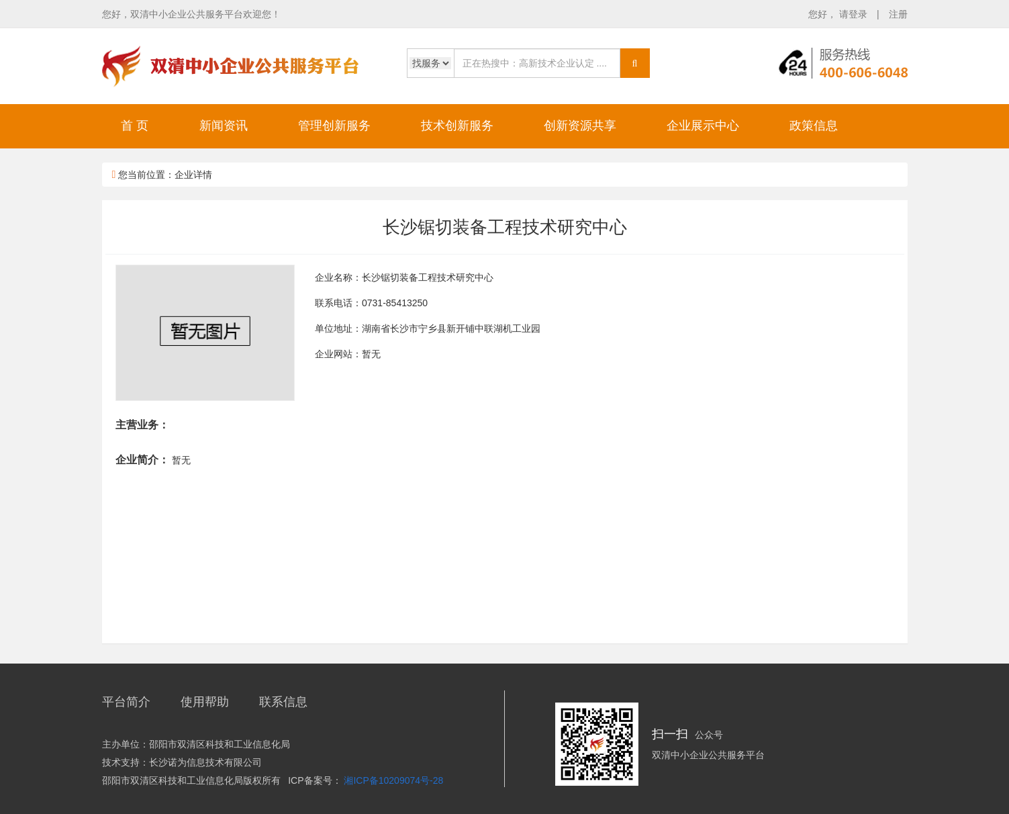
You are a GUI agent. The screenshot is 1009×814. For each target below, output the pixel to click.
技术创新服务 (457, 125)
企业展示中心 (703, 125)
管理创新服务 (334, 125)
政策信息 (813, 125)
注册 (898, 14)
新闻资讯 (223, 125)
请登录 (854, 14)
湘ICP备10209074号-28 (393, 780)
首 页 (134, 125)
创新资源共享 (580, 125)
